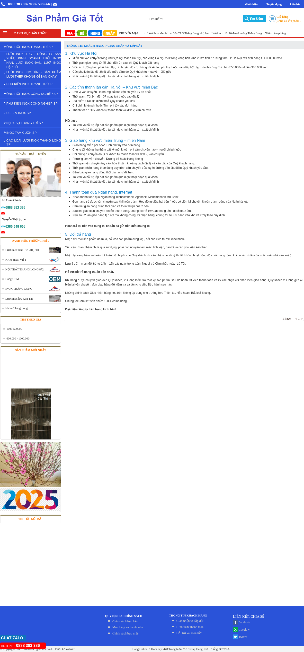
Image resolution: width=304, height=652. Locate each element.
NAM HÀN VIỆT (16, 259)
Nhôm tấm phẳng (277, 33)
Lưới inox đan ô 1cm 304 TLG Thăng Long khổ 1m (180, 33)
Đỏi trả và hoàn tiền (189, 633)
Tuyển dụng (274, 4)
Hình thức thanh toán (190, 627)
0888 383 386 (18, 4)
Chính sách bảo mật (125, 633)
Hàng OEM (12, 279)
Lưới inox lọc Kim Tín (19, 298)
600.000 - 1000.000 (18, 338)
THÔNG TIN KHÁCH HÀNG (188, 615)
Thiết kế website (64, 649)
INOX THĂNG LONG (18, 288)
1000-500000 (14, 328)
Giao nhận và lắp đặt (189, 621)
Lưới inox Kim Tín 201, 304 (22, 250)
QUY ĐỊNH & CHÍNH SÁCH (123, 616)
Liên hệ (295, 4)
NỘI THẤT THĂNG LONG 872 (24, 269)
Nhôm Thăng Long (16, 308)
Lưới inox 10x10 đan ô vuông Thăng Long (238, 33)
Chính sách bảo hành (125, 621)
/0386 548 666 (39, 4)
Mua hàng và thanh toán (127, 627)
